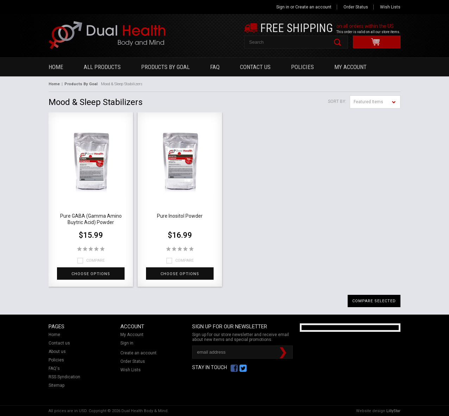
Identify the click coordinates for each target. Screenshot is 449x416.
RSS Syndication (64, 376)
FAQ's (54, 368)
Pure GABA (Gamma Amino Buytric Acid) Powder (91, 219)
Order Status (355, 7)
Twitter (243, 368)
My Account (350, 66)
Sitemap (56, 385)
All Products (102, 66)
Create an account (313, 7)
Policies (302, 66)
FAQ (215, 66)
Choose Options (90, 274)
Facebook (234, 368)
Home (56, 66)
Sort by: (337, 101)
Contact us (59, 343)
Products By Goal (165, 66)
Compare (95, 260)
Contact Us (255, 66)
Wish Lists (390, 7)
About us (57, 351)
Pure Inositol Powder (180, 216)
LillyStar (393, 411)
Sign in (282, 7)
